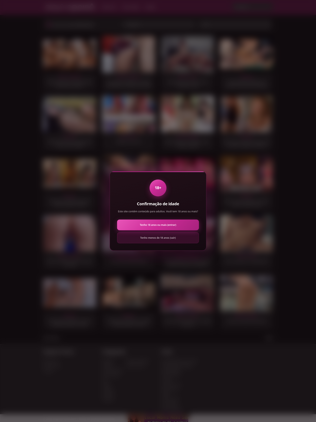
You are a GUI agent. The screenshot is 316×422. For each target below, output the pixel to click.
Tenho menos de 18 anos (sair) (158, 237)
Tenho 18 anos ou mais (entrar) (158, 225)
